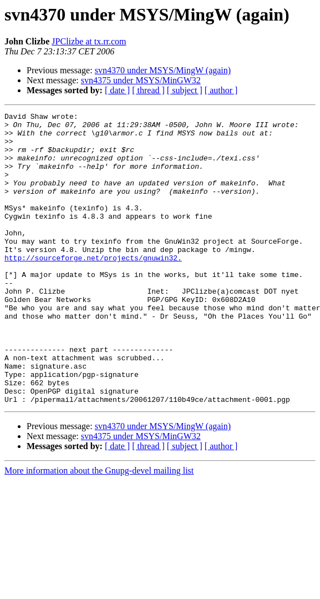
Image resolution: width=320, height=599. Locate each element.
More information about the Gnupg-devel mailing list (99, 528)
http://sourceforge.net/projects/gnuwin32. (93, 288)
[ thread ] (148, 90)
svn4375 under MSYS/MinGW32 (141, 80)
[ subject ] (184, 90)
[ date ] (117, 90)
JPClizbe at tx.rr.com (89, 41)
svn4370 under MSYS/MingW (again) (163, 70)
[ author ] (221, 90)
